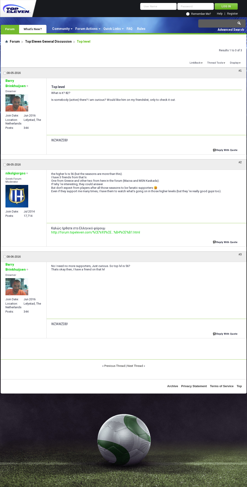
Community (61, 29)
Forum (10, 29)
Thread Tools (215, 62)
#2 (240, 162)
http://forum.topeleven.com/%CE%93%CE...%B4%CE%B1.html (95, 232)
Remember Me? (201, 14)
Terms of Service (222, 386)
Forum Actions (86, 29)
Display (234, 62)
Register (232, 14)
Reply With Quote (225, 150)
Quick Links (112, 29)
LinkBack (195, 62)
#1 (240, 70)
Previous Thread (114, 366)
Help (219, 14)
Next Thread (135, 366)
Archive (172, 386)
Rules (141, 29)
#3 (240, 254)
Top (239, 386)
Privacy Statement (194, 386)
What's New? (33, 29)
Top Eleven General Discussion (48, 41)
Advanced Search (231, 29)
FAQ (129, 29)
